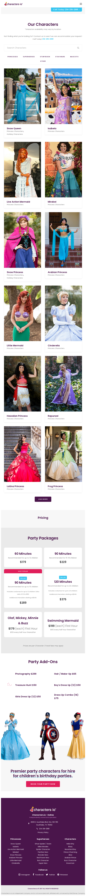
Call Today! (66, 9)
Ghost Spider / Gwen (43, 844)
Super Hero (43, 863)
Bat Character (43, 860)
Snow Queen (14, 128)
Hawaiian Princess (17, 415)
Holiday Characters (15, 134)
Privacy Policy (43, 832)
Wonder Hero (43, 855)
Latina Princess (15, 486)
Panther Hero (43, 852)
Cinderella (54, 345)
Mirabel (52, 201)
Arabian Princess (57, 272)
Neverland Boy (70, 849)
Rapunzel (53, 415)
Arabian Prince (70, 857)
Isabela (52, 128)
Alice (70, 855)
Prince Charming (70, 852)
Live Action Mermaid (18, 201)
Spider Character (43, 849)
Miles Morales (43, 846)
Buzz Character (70, 860)
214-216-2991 (47, 39)
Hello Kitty (70, 844)
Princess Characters (15, 131)
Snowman (70, 863)
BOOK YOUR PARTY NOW (43, 784)
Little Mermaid (15, 345)
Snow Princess (15, 272)
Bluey (70, 846)
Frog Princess (55, 486)
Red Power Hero (43, 857)
